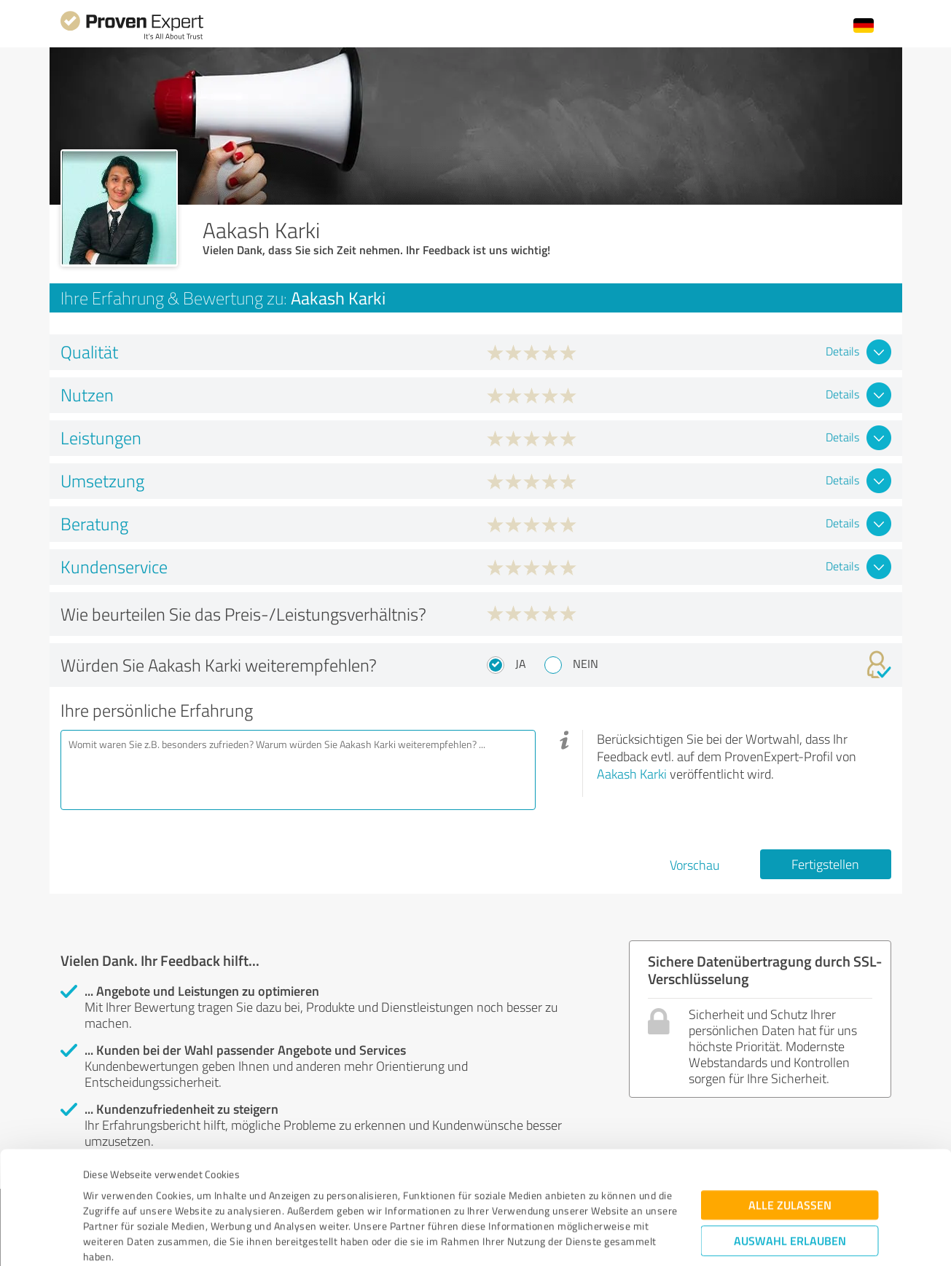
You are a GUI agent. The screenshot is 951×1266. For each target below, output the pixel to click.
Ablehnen (789, 1196)
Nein (585, 664)
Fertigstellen (825, 864)
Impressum (109, 1198)
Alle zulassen (789, 1115)
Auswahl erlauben (790, 1151)
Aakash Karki (632, 773)
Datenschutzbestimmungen (207, 1198)
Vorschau (694, 865)
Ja (520, 664)
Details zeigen (578, 1239)
